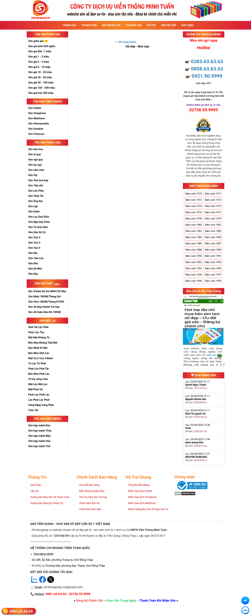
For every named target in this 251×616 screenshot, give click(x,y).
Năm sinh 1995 (213, 268)
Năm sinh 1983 (213, 231)
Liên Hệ (34, 491)
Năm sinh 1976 (193, 212)
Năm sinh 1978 (193, 218)
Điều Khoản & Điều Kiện (92, 491)
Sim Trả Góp (168, 25)
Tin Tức (151, 25)
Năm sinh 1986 (193, 243)
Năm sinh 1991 (213, 256)
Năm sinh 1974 (193, 206)
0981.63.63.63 (21, 611)
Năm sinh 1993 (213, 262)
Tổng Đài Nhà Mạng (138, 485)
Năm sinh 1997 (213, 274)
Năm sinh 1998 (193, 281)
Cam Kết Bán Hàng (89, 485)
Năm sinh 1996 (193, 274)
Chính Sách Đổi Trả (89, 503)
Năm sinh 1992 (193, 262)
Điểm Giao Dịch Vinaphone (142, 497)
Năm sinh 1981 (213, 224)
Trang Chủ (69, 25)
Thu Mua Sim (133, 25)
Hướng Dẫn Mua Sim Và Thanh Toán (49, 497)
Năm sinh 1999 (213, 281)
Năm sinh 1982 (193, 231)
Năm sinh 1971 (213, 193)
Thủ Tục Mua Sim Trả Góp (93, 497)
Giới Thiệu (187, 25)
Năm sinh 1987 (213, 243)
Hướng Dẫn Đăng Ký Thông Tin (46, 503)
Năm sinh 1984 (193, 237)
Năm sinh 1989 (213, 249)
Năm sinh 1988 (193, 249)
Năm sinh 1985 (213, 237)
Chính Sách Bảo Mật (90, 509)
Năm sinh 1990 (193, 256)
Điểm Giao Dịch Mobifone (142, 503)
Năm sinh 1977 (213, 212)
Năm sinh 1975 (213, 206)
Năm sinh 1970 (193, 193)
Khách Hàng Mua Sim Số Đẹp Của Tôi (148, 509)
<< (125, 42)
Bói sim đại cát (111, 25)
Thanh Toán (89, 25)
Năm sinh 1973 (213, 200)
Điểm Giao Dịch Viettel (140, 491)
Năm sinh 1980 (193, 224)
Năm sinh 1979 (213, 218)
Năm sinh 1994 (193, 268)
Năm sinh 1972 (193, 200)
